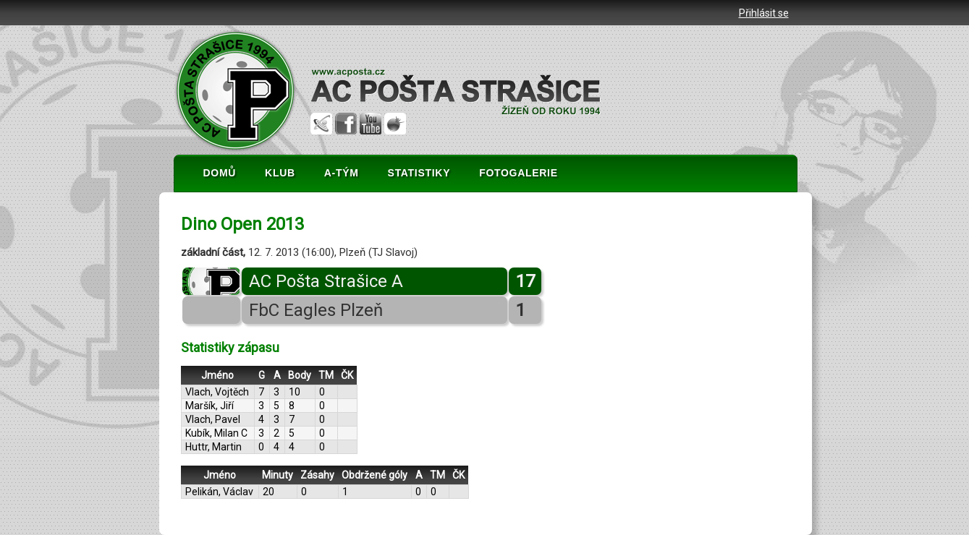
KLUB (280, 173)
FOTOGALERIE (518, 173)
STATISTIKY (419, 173)
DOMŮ (220, 173)
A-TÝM (341, 173)
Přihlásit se (764, 13)
